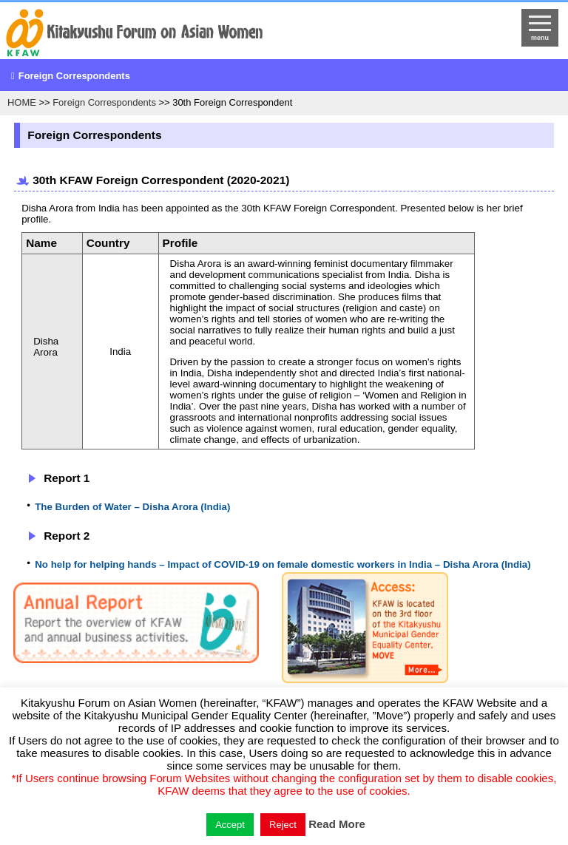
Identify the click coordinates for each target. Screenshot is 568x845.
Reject (283, 824)
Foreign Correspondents (74, 75)
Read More (336, 824)
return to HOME (217, 34)
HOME (21, 102)
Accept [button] (230, 824)
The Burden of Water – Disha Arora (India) (132, 506)
